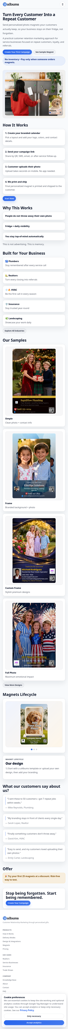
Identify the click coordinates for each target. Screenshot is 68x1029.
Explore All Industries (14, 330)
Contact (6, 987)
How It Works (8, 934)
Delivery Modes (9, 937)
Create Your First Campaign (17, 52)
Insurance (7, 966)
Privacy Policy (27, 1010)
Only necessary (34, 1016)
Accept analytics (34, 1022)
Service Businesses (10, 962)
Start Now (9, 198)
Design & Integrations (12, 941)
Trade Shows (8, 970)
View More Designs (13, 685)
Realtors (6, 959)
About (5, 983)
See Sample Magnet (45, 52)
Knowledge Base (9, 980)
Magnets (6, 945)
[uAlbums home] (11, 4)
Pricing (5, 949)
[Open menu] (62, 4)
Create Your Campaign (18, 903)
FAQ (4, 991)
